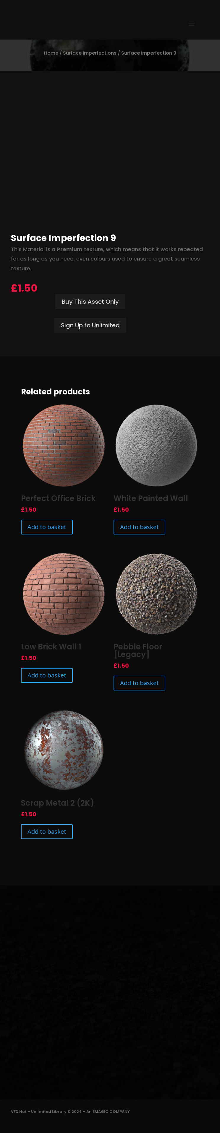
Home (51, 53)
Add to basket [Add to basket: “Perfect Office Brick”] (47, 527)
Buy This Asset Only (90, 302)
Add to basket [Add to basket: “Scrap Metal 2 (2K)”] (47, 831)
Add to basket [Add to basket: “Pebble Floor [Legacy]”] (139, 683)
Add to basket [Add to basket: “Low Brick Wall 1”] (47, 675)
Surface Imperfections (90, 53)
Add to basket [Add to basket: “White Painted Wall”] (139, 527)
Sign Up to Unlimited (90, 325)
